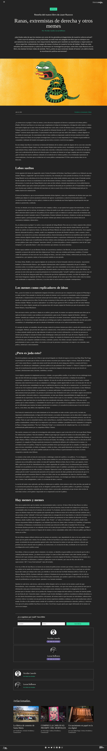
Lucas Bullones (53, 656)
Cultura (52, 731)
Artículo (25, 731)
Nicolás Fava (18, 731)
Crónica (83, 731)
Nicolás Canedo (53, 638)
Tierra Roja (46, 731)
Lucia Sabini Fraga (75, 731)
